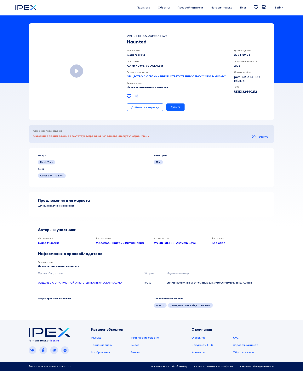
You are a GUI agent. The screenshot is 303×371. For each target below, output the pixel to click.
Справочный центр (245, 345)
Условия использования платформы (213, 366)
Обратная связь (243, 352)
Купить (175, 107)
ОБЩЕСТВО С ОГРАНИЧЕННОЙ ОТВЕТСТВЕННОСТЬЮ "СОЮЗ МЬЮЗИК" (176, 76)
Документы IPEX (202, 345)
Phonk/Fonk (46, 162)
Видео (135, 345)
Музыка (96, 337)
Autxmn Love (186, 243)
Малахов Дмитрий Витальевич (120, 243)
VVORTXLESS (164, 243)
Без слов (218, 243)
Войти (279, 7)
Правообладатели (190, 7)
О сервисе (198, 337)
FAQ (235, 337)
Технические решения (145, 337)
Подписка (143, 7)
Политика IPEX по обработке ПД (169, 366)
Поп (158, 162)
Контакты (198, 352)
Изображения (100, 352)
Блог (243, 7)
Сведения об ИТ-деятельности (257, 366)
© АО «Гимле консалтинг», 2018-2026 (50, 366)
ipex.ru (54, 340)
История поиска (221, 7)
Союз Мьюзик (48, 243)
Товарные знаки (101, 345)
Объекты (164, 7)
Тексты (135, 352)
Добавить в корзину (145, 107)
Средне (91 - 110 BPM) (51, 175)
